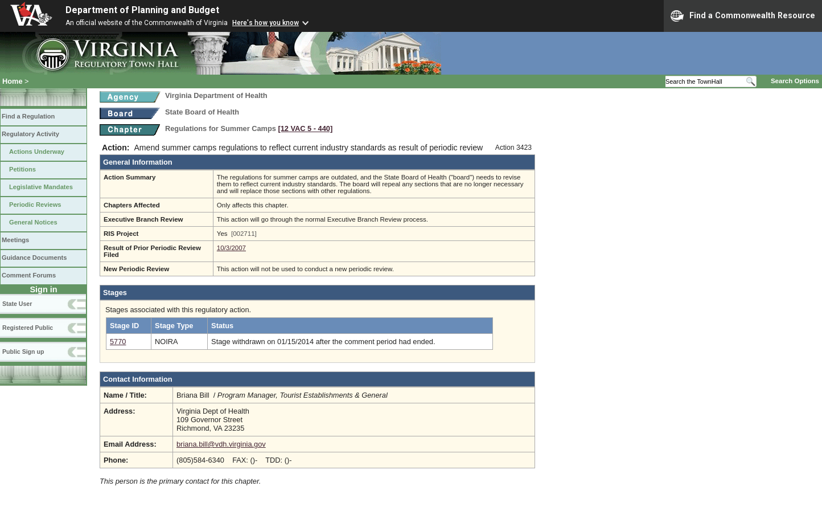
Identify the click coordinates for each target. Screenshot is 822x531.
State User (17, 303)
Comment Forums (29, 275)
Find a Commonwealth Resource (743, 16)
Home (12, 81)
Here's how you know (265, 23)
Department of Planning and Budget (142, 10)
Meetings (15, 239)
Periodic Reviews (35, 204)
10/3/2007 (231, 247)
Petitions (22, 169)
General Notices (33, 222)
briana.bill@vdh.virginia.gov (221, 444)
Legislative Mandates (41, 186)
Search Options (795, 80)
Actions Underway (36, 151)
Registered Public (27, 327)
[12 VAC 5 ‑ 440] (305, 128)
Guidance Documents (34, 257)
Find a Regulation (28, 116)
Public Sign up (23, 351)
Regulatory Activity (30, 133)
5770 (118, 341)
